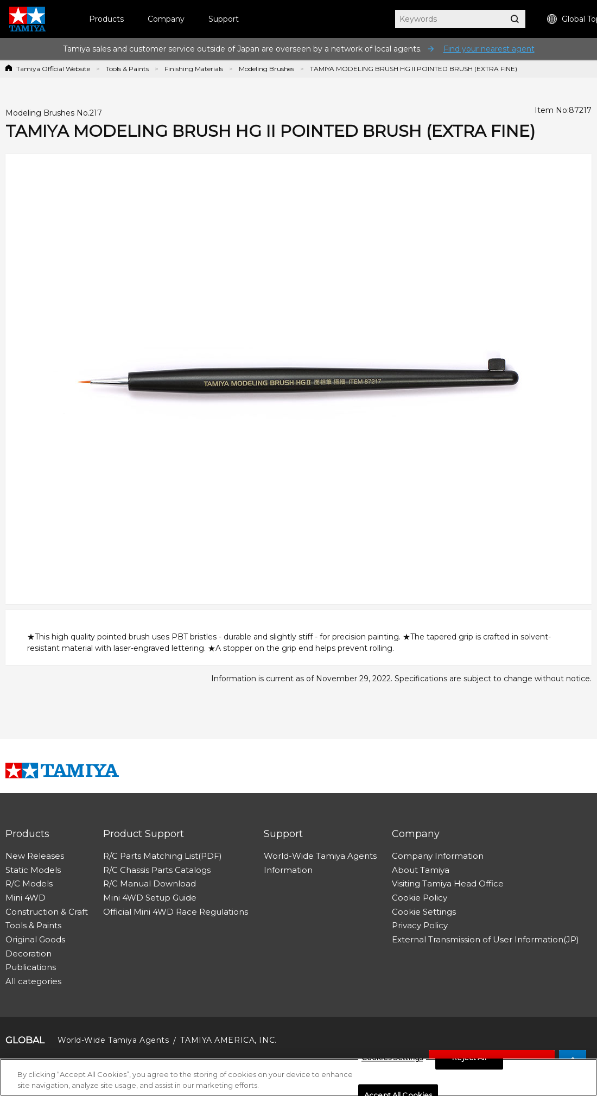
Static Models (33, 870)
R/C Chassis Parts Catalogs (157, 870)
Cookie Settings (424, 912)
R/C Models (29, 883)
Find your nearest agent (489, 49)
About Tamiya (420, 870)
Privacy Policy (420, 925)
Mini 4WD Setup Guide (149, 897)
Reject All (469, 1061)
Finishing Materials (193, 69)
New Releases (34, 856)
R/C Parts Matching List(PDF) (162, 856)
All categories (33, 981)
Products (106, 19)
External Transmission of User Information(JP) (485, 939)
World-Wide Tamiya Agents (320, 856)
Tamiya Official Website (53, 69)
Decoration (28, 953)
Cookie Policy (419, 897)
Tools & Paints (127, 69)
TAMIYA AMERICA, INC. (228, 1040)
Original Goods (35, 939)
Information (288, 870)
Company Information (438, 856)
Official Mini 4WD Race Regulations (175, 912)
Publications (30, 967)
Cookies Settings (392, 1061)
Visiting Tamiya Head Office (448, 883)
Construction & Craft (46, 912)
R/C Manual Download (149, 883)
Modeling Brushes (266, 69)
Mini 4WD (25, 897)
